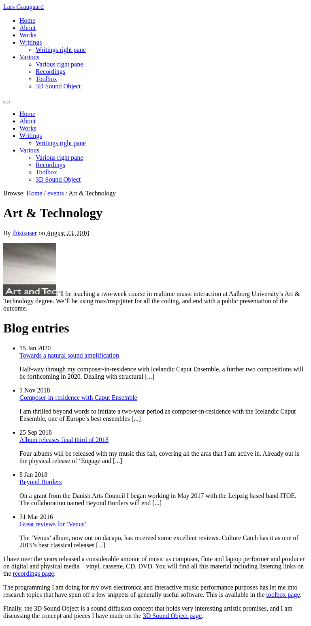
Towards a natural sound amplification (69, 355)
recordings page (33, 573)
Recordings (50, 71)
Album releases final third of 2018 (64, 439)
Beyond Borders (40, 481)
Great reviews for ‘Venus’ (53, 524)
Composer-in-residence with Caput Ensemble (78, 397)
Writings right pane (61, 49)
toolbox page (283, 594)
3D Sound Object (58, 86)
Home (27, 20)
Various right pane (59, 64)
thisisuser (25, 232)
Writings (30, 42)
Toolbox (46, 78)
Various (29, 57)
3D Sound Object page (172, 615)
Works (27, 35)
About (27, 27)
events (55, 193)
